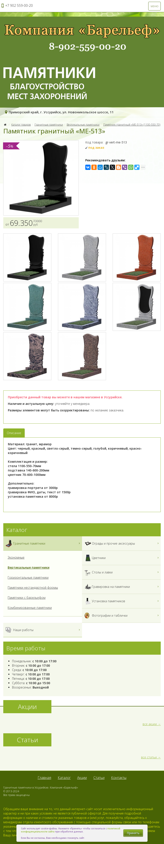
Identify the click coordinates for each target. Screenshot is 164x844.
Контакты (118, 777)
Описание (14, 433)
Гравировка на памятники (122, 587)
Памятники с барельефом (26, 597)
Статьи (99, 777)
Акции (82, 777)
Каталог (64, 777)
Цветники (122, 558)
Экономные (16, 557)
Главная (44, 777)
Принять (133, 833)
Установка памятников (122, 601)
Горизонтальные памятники (28, 577)
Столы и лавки (122, 572)
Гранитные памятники (49, 124)
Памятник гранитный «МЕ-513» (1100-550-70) (131, 124)
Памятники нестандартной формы (33, 587)
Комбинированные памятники (30, 608)
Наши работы (43, 630)
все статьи (149, 757)
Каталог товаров (21, 124)
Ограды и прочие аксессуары (122, 543)
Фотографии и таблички (122, 615)
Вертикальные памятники (83, 124)
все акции (150, 724)
